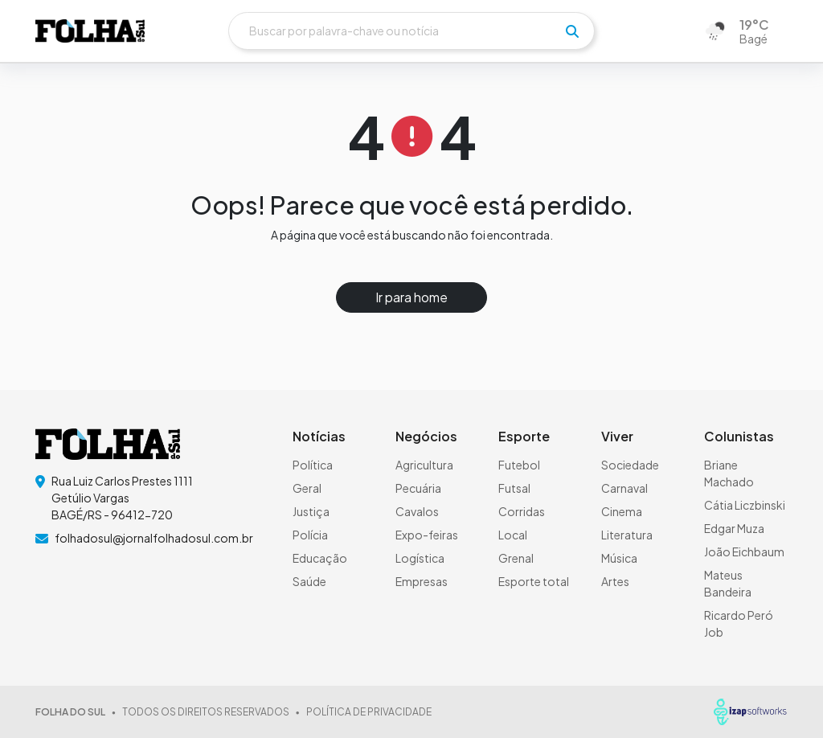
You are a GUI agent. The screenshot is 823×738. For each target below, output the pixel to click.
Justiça (311, 511)
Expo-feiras (426, 534)
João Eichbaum (744, 551)
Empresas (421, 581)
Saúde (309, 581)
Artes (615, 581)
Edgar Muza (734, 528)
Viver (617, 436)
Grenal (516, 558)
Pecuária (418, 488)
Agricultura (424, 464)
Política (313, 464)
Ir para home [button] (411, 297)
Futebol (519, 464)
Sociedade (630, 464)
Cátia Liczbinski (744, 505)
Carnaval (624, 488)
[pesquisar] (572, 31)
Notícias (319, 436)
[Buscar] (411, 31)
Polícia (310, 534)
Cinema (621, 511)
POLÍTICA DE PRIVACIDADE (369, 712)
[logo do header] (90, 31)
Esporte (524, 436)
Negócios (426, 436)
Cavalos (417, 511)
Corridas (521, 511)
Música (619, 558)
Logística (419, 558)
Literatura (627, 534)
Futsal (514, 488)
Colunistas (739, 436)
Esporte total (533, 581)
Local (512, 534)
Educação (320, 558)
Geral (307, 488)
